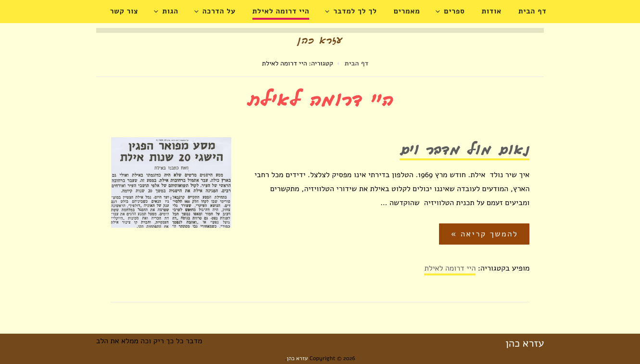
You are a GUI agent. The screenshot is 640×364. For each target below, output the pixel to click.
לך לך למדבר (351, 11)
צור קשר (124, 11)
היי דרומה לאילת (281, 11)
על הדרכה (215, 11)
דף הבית (532, 11)
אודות (492, 11)
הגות (166, 11)
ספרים (450, 11)
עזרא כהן (524, 343)
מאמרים (407, 11)
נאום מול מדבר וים (464, 151)
